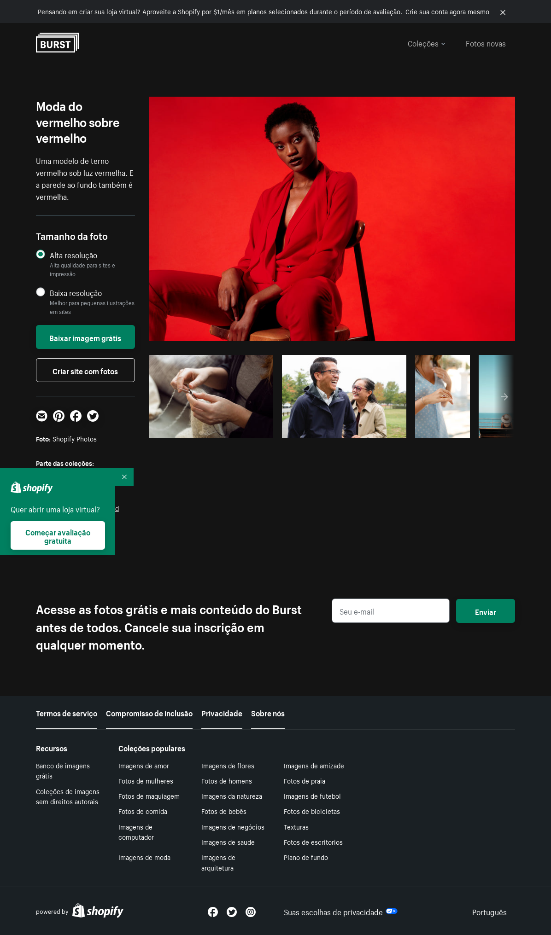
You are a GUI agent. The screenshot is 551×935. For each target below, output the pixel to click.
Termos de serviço (66, 712)
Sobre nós (268, 712)
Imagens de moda (144, 857)
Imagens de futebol (312, 795)
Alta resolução (73, 255)
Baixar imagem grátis (85, 337)
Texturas (296, 826)
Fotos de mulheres (145, 780)
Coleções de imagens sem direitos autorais (68, 796)
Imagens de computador (136, 831)
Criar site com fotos (85, 370)
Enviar (485, 611)
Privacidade (221, 712)
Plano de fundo (306, 857)
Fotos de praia (304, 780)
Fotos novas (486, 42)
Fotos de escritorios (313, 841)
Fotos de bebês (223, 811)
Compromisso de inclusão (149, 712)
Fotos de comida (142, 811)
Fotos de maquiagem (149, 795)
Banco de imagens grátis (63, 770)
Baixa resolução (76, 292)
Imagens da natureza (231, 795)
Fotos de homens (226, 780)
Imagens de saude (228, 841)
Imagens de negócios (232, 826)
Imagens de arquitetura (218, 862)
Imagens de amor (143, 765)
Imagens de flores (227, 765)
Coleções (426, 42)
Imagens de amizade (314, 765)
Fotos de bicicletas (312, 811)
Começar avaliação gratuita (57, 535)
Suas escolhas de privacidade (341, 911)
